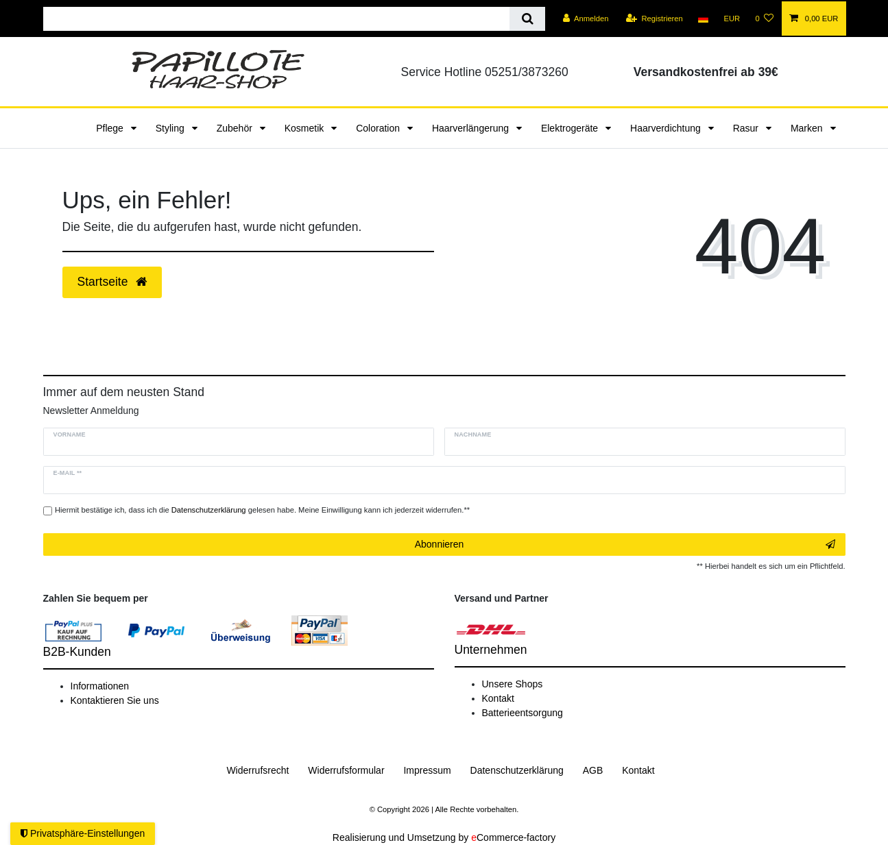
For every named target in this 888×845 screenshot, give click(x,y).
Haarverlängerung (472, 128)
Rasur (747, 128)
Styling (171, 128)
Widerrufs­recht (257, 770)
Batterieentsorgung (522, 712)
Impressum (427, 770)
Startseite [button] (112, 282)
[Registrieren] (655, 18)
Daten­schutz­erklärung (517, 770)
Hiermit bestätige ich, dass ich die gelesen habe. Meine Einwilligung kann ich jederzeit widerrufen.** (262, 510)
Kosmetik (305, 128)
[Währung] (731, 18)
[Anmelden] (585, 18)
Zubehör (236, 128)
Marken (808, 128)
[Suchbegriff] (276, 19)
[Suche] (526, 19)
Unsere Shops (512, 683)
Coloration (379, 128)
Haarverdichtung (667, 128)
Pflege (111, 128)
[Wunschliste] (764, 18)
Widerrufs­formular (346, 770)
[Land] (703, 18)
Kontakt (498, 698)
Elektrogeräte (571, 128)
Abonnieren (625, 545)
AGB (593, 770)
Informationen (100, 686)
